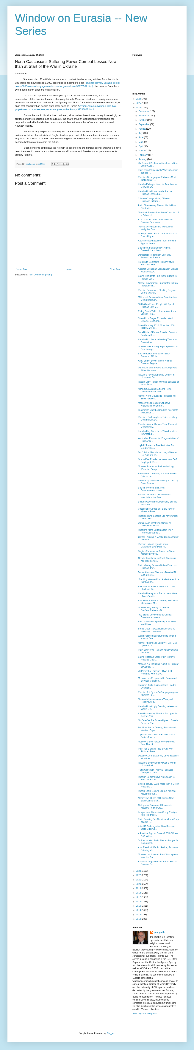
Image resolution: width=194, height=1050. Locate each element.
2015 (139, 906)
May (141, 142)
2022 (139, 875)
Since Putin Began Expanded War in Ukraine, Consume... (156, 319)
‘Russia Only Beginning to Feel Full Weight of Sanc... (155, 228)
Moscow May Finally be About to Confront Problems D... (154, 609)
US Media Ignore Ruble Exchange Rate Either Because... (157, 369)
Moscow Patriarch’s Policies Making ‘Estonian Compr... (156, 467)
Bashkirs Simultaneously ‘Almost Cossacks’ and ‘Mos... (154, 249)
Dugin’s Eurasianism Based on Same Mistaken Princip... (156, 552)
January (143, 159)
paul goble (159, 932)
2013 (139, 914)
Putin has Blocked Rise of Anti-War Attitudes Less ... (155, 750)
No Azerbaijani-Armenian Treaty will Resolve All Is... (155, 700)
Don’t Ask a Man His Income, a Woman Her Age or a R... (157, 453)
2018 (139, 892)
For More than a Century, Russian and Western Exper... (157, 728)
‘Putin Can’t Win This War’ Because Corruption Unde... (155, 771)
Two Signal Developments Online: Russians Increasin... (155, 616)
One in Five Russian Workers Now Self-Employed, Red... (157, 460)
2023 (139, 871)
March (142, 150)
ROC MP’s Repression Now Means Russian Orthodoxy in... (155, 221)
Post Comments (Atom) (40, 274)
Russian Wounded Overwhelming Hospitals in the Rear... (154, 496)
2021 (139, 879)
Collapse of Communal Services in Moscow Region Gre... (155, 806)
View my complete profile (144, 1013)
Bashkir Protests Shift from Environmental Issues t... (151, 489)
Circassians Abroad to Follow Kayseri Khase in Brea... (156, 510)
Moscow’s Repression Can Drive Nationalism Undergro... (154, 404)
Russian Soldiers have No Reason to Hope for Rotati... (156, 778)
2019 (139, 888)
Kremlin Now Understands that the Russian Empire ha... (155, 192)
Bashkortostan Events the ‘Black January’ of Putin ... (154, 355)
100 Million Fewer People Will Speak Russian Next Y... (156, 305)
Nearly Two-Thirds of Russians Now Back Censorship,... (156, 799)
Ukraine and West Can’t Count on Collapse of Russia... (154, 524)
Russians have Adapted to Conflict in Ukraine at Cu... (156, 376)
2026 (139, 98)
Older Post (115, 269)
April (141, 146)
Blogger (110, 1033)
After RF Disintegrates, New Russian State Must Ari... (156, 827)
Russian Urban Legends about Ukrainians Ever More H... (153, 545)
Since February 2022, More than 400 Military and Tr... (156, 326)
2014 (139, 910)
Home (69, 269)
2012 (139, 919)
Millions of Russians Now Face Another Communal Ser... (157, 298)
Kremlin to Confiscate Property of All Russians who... (156, 263)
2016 (139, 901)
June (141, 137)
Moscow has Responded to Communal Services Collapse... (157, 679)
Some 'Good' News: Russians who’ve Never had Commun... (156, 630)
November (144, 115)
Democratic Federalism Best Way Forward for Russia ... (154, 256)
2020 (139, 884)
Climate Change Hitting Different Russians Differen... (154, 199)
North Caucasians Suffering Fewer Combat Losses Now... (155, 390)
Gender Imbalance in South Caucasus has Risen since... (157, 559)
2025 (139, 103)
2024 (139, 107)
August (142, 129)
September (144, 124)
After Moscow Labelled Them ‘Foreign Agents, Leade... (157, 242)
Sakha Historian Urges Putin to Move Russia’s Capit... (156, 658)
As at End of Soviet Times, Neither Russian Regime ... (155, 362)
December (144, 111)
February (143, 155)
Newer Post (21, 269)
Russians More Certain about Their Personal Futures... (155, 531)
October (143, 120)
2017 (139, 897)
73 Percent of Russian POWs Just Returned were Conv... (155, 672)
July (141, 133)
